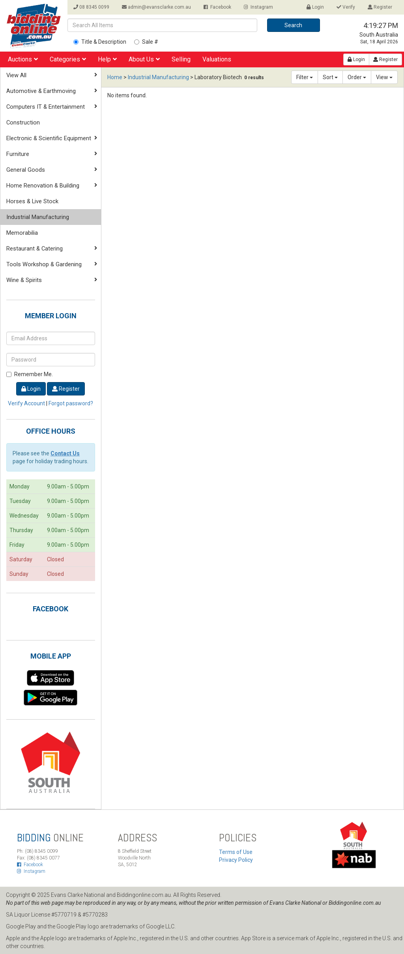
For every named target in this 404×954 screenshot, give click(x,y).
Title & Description (99, 42)
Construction (23, 122)
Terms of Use (235, 852)
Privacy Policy (236, 860)
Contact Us (65, 453)
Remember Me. (29, 374)
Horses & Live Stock (32, 201)
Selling (181, 59)
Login (315, 7)
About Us (144, 59)
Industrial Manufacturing (37, 217)
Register (380, 7)
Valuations (216, 59)
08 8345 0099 (91, 7)
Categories (68, 59)
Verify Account (26, 403)
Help (107, 59)
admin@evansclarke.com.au (156, 7)
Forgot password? (71, 403)
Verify (346, 7)
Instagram (258, 7)
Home (114, 77)
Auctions (23, 59)
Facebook (217, 7)
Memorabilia (22, 232)
